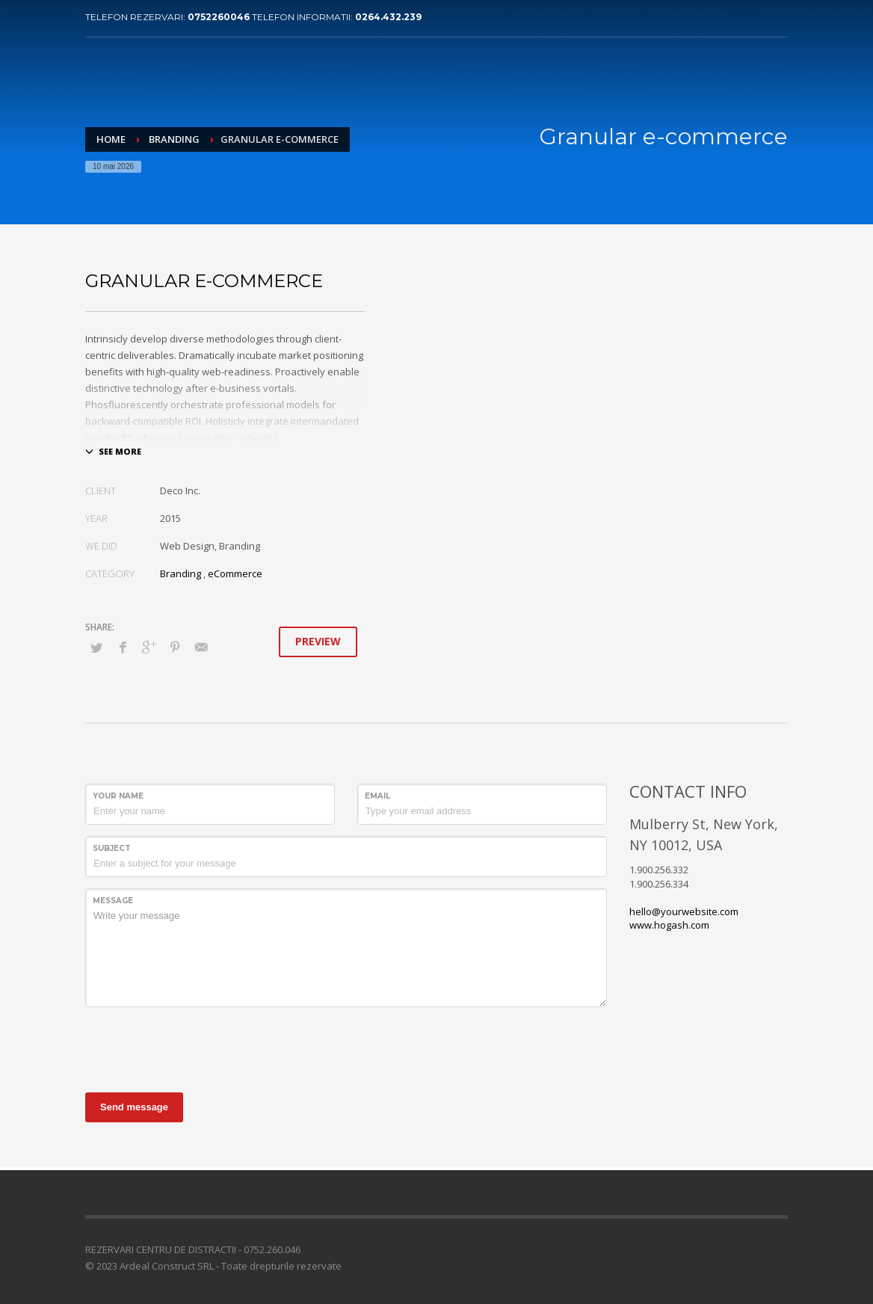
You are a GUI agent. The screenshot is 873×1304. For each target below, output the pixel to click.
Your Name (118, 796)
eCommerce (235, 573)
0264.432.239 (388, 16)
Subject (112, 848)
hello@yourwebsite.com (683, 911)
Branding (180, 573)
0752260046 (220, 16)
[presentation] (198, 1047)
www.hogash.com (669, 925)
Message (113, 900)
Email (377, 796)
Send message (134, 1107)
